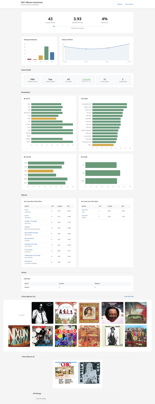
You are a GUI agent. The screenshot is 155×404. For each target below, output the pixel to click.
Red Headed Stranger (31, 233)
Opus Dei (85, 216)
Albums (119, 4)
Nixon (26, 210)
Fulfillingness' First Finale (32, 255)
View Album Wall (129, 296)
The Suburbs (29, 250)
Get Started (129, 4)
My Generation (29, 238)
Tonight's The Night (31, 221)
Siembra (27, 227)
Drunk (27, 216)
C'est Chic (85, 210)
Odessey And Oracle (31, 244)
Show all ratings (41, 398)
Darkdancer (28, 261)
